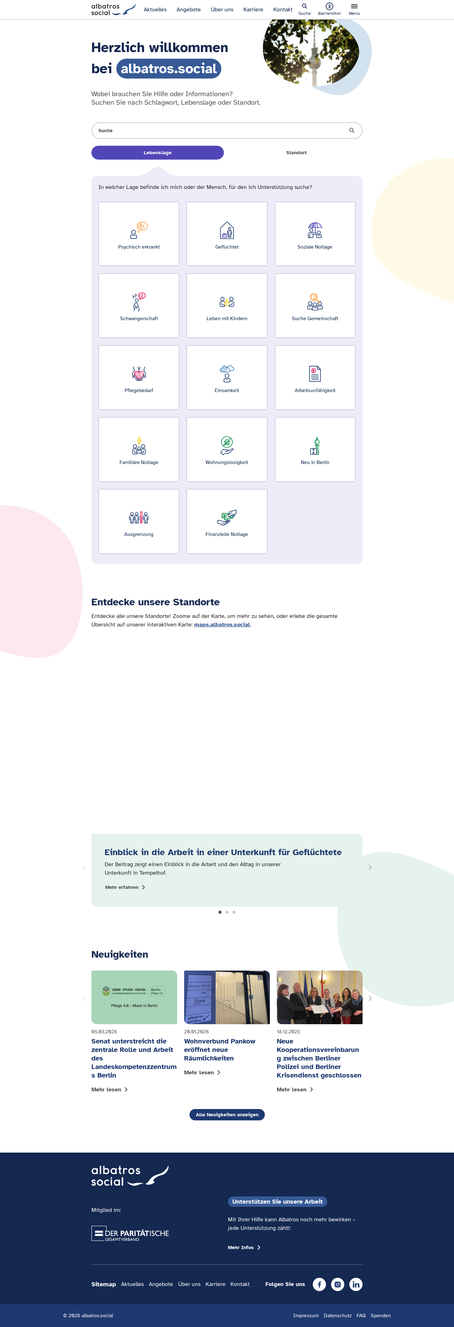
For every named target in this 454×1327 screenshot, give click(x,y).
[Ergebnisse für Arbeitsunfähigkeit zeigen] (315, 377)
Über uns (222, 9)
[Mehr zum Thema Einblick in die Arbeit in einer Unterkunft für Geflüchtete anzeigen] (126, 887)
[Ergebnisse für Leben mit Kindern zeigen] (226, 305)
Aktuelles (155, 9)
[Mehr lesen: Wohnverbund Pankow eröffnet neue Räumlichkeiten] (227, 1025)
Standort (296, 153)
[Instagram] (337, 1284)
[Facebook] (319, 1284)
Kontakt (283, 9)
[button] (220, 912)
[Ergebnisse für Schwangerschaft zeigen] (138, 305)
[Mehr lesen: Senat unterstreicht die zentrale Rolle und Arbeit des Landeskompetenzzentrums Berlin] (134, 1033)
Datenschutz (338, 1315)
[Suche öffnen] (227, 130)
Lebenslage (158, 153)
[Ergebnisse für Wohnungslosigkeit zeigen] (226, 449)
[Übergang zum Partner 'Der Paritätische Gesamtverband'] (130, 1233)
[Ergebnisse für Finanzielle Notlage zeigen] (226, 521)
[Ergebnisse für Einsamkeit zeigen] (226, 377)
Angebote (189, 9)
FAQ (361, 1315)
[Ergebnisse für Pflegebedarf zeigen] (138, 377)
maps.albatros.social (222, 624)
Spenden (381, 1315)
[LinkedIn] (356, 1284)
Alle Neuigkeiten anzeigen (227, 1115)
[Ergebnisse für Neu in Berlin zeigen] (315, 449)
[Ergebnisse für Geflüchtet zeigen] (226, 234)
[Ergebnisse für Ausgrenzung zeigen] (138, 521)
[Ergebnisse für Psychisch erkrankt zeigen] (138, 234)
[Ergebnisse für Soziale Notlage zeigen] (315, 234)
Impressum (306, 1315)
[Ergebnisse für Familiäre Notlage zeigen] (138, 449)
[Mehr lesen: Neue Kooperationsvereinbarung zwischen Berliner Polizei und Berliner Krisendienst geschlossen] (320, 1033)
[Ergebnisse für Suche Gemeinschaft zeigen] (315, 305)
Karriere (253, 9)
